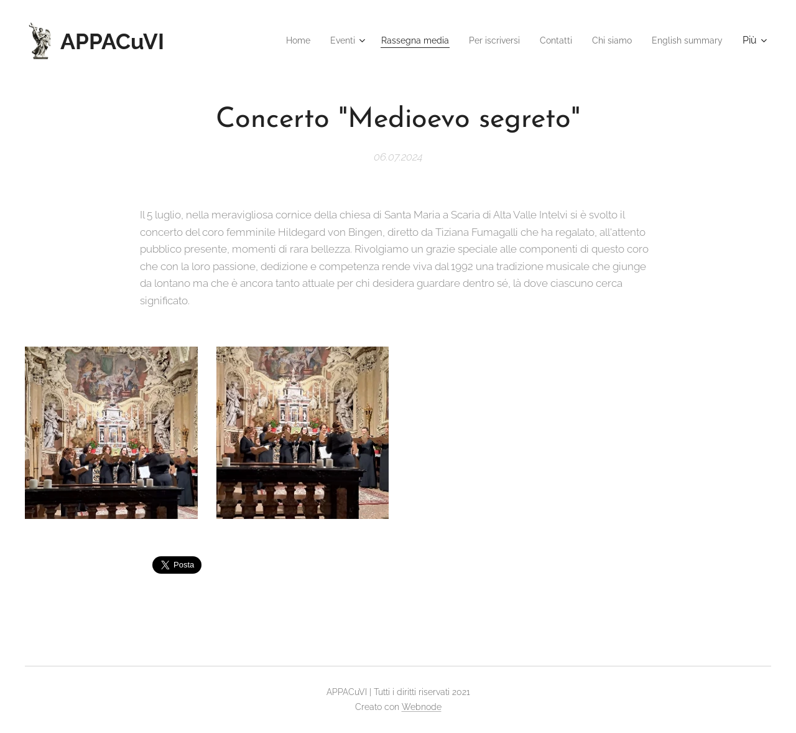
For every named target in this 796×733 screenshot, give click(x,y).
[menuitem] (264, 40)
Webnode (422, 707)
